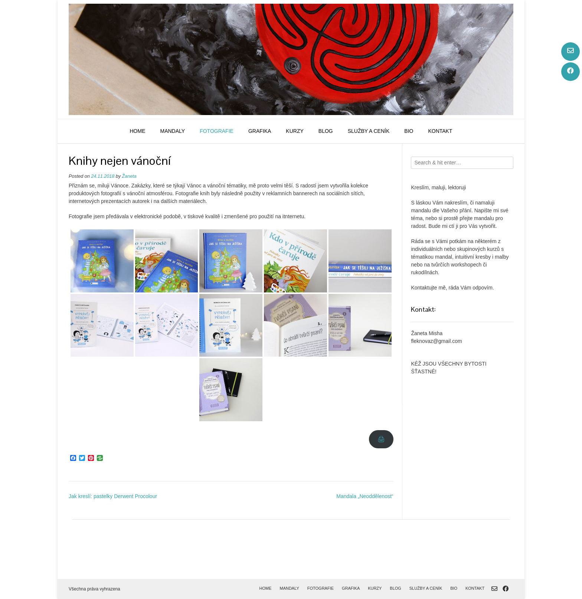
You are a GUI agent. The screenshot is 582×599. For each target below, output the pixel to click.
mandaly (172, 131)
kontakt (440, 131)
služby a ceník (369, 131)
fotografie (216, 131)
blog (325, 131)
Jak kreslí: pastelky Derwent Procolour (113, 496)
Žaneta (129, 176)
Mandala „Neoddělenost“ (364, 496)
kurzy (294, 131)
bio (408, 131)
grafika (259, 131)
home (137, 131)
